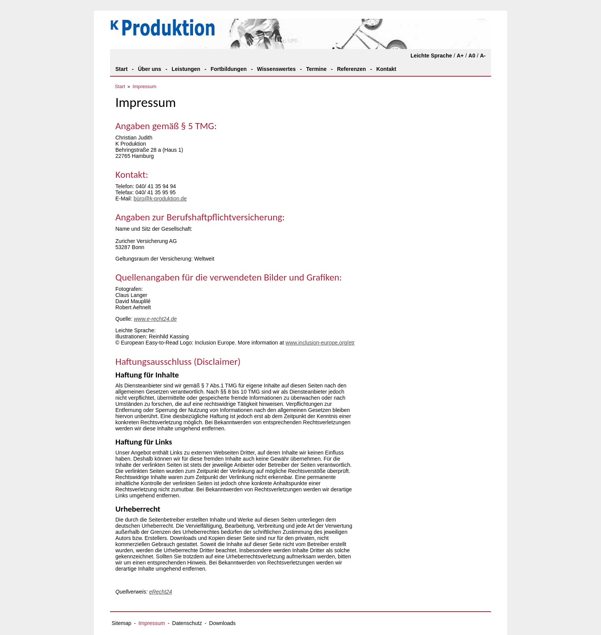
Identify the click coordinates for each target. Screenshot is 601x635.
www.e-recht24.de (155, 319)
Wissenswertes (276, 69)
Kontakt (386, 69)
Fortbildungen (228, 69)
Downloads (222, 623)
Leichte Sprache (431, 56)
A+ (459, 56)
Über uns (149, 69)
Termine (316, 69)
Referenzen (351, 69)
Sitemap (121, 623)
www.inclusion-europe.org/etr (320, 343)
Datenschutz (187, 623)
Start (121, 69)
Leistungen (186, 69)
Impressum (144, 86)
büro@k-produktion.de (160, 198)
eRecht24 (160, 592)
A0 (471, 56)
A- (483, 56)
